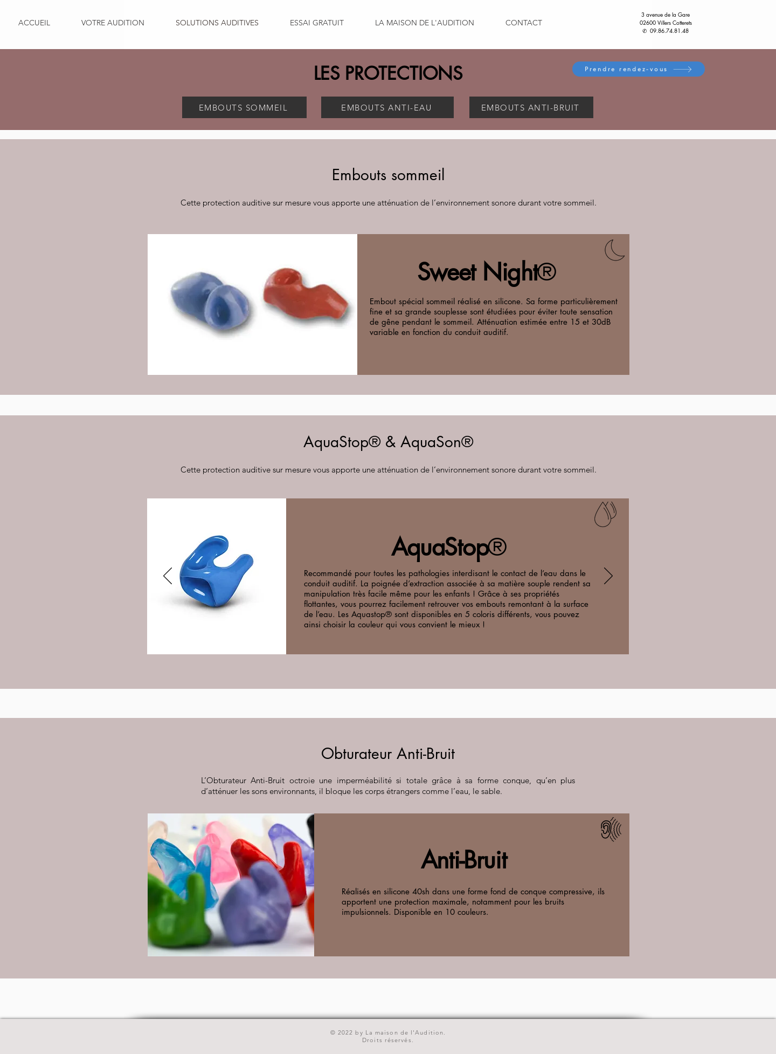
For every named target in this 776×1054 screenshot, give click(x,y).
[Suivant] (608, 576)
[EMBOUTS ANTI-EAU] (387, 107)
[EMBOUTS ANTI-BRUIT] (531, 107)
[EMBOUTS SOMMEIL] (244, 107)
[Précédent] (167, 576)
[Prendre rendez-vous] (638, 69)
